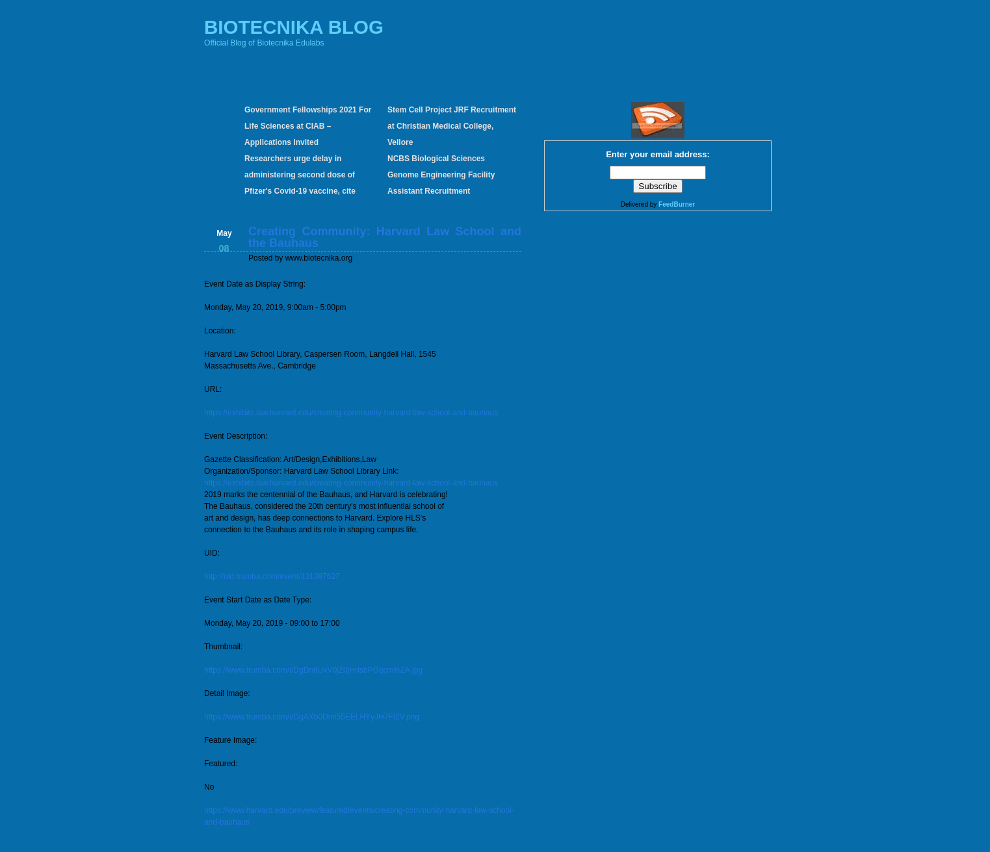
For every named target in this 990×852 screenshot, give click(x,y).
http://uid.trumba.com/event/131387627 (272, 576)
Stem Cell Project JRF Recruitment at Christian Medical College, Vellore (451, 126)
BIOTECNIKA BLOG (294, 27)
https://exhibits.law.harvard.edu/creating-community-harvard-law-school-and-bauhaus (351, 412)
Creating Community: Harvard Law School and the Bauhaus (384, 237)
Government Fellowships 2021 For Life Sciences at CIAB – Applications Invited (307, 126)
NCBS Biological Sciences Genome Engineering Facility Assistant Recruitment (441, 175)
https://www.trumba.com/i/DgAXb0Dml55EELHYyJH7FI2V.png (311, 716)
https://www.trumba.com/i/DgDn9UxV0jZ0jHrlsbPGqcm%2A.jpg (313, 670)
